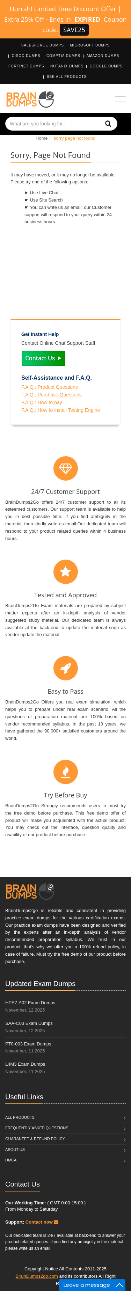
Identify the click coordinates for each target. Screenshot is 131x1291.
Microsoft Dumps (90, 45)
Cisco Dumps (26, 56)
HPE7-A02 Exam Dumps (30, 1002)
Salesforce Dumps (42, 45)
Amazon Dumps (103, 56)
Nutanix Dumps (66, 66)
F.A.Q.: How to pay (41, 402)
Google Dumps (106, 66)
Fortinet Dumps (26, 66)
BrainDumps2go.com (36, 1276)
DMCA (10, 1160)
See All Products (67, 77)
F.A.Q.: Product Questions (49, 387)
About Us (15, 1149)
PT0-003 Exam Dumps (28, 1043)
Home (42, 138)
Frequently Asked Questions (36, 1128)
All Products (20, 1117)
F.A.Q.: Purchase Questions (51, 394)
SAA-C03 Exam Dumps (29, 1023)
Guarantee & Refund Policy (35, 1139)
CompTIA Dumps (63, 56)
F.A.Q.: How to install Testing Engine (60, 410)
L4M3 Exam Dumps (25, 1064)
